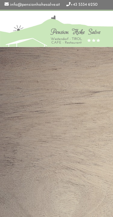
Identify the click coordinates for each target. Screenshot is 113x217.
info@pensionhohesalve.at (35, 4)
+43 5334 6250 (84, 4)
